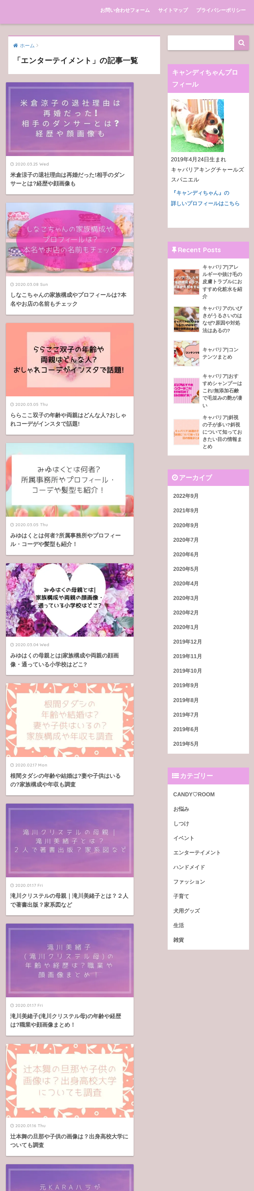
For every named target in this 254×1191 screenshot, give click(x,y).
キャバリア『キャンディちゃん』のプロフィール (189, 1030)
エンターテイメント (198, 859)
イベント (184, 844)
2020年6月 (186, 557)
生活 (179, 933)
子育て (181, 903)
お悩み (181, 815)
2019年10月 (188, 675)
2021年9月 (186, 513)
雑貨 (179, 947)
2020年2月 (186, 616)
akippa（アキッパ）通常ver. (51, 1047)
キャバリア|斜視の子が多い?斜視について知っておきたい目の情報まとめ (186, 1062)
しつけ (181, 829)
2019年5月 (186, 749)
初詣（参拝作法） (38, 1122)
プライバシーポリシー (221, 10)
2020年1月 (186, 631)
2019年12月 (188, 646)
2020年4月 (186, 586)
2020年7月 (186, 542)
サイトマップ (173, 10)
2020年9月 (186, 527)
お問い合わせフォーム (125, 10)
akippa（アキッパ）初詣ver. (51, 1032)
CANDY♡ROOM (194, 800)
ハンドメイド (190, 874)
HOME (127, 1157)
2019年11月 (188, 660)
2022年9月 (186, 498)
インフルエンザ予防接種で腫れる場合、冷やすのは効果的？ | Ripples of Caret (187, 1111)
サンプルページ (35, 1092)
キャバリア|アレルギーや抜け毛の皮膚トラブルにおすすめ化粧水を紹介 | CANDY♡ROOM (186, 1042)
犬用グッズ (187, 918)
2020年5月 (186, 572)
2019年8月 (186, 705)
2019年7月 (186, 720)
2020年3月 (186, 601)
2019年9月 (186, 690)
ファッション (190, 889)
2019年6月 (186, 734)
